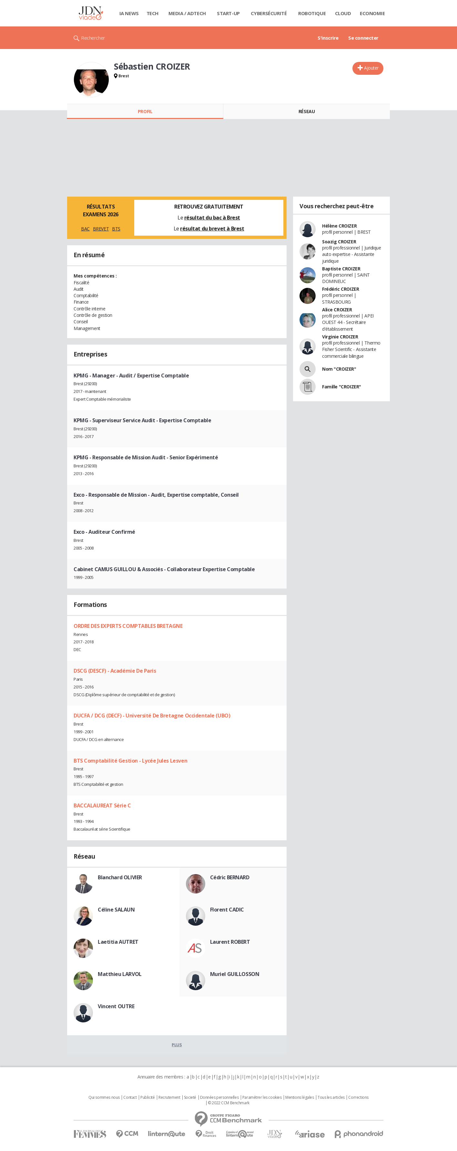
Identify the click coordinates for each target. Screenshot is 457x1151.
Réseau (307, 111)
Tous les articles (331, 1097)
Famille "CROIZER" (341, 387)
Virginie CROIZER (340, 337)
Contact (130, 1097)
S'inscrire (328, 37)
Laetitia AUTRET (118, 941)
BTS (116, 229)
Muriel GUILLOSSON (234, 974)
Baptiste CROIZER (341, 269)
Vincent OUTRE (116, 1006)
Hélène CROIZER (339, 226)
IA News (129, 13)
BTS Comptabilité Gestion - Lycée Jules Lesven (130, 760)
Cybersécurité (269, 13)
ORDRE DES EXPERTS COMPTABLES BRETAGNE (128, 625)
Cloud (343, 13)
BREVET (101, 229)
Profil (145, 111)
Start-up (228, 13)
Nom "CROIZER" (339, 369)
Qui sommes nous (104, 1097)
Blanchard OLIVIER (120, 877)
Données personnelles (219, 1097)
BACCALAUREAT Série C (102, 805)
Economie (372, 13)
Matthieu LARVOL (120, 974)
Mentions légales (299, 1097)
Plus (177, 1045)
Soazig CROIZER (339, 242)
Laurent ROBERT (230, 941)
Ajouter (371, 68)
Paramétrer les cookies (262, 1097)
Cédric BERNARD (229, 877)
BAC (85, 229)
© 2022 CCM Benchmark (228, 1103)
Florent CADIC (227, 909)
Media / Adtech (187, 13)
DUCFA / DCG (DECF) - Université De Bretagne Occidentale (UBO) (152, 715)
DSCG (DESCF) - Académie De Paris (115, 670)
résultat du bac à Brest (212, 217)
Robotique (312, 13)
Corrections (358, 1097)
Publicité (147, 1097)
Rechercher (93, 37)
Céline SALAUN (116, 909)
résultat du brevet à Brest (212, 228)
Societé (190, 1097)
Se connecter (363, 37)
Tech (152, 13)
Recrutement (169, 1097)
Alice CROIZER (337, 310)
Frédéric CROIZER (340, 289)
